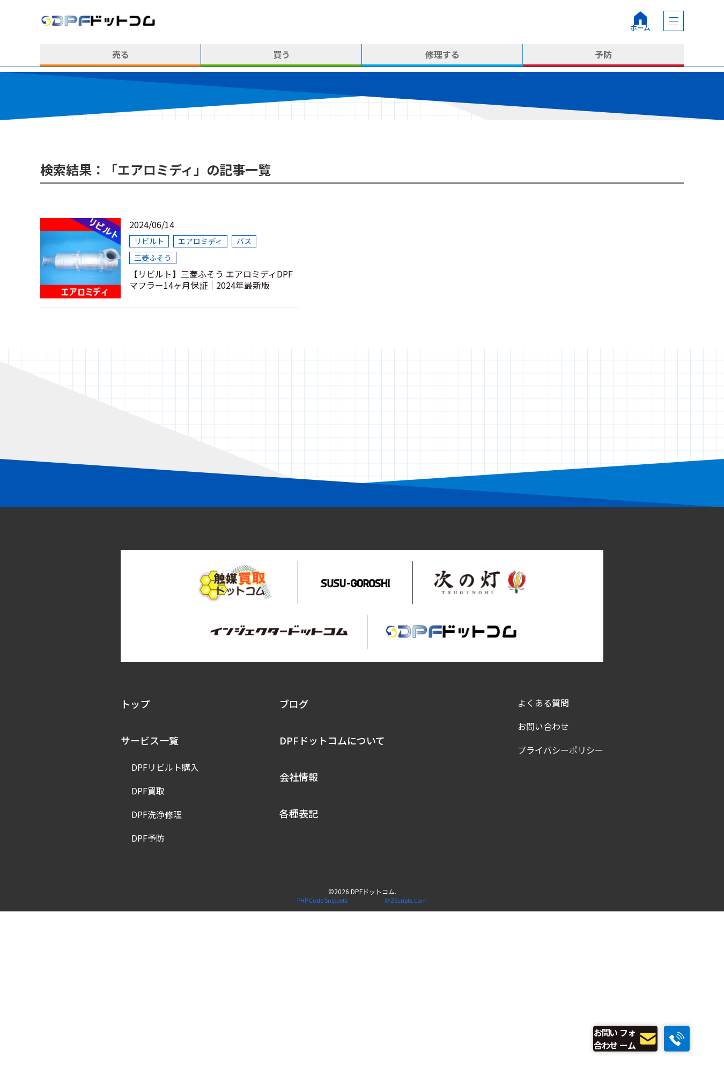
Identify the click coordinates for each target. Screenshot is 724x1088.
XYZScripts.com (406, 1077)
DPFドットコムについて (332, 917)
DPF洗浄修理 (156, 991)
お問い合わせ (543, 903)
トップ (135, 881)
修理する (442, 55)
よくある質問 (543, 879)
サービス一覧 (150, 917)
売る (120, 55)
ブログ (293, 881)
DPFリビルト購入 (165, 944)
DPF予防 (148, 1015)
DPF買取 (148, 967)
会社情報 (298, 954)
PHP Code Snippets (322, 1077)
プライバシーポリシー (560, 927)
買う (281, 55)
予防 (603, 55)
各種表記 (298, 990)
